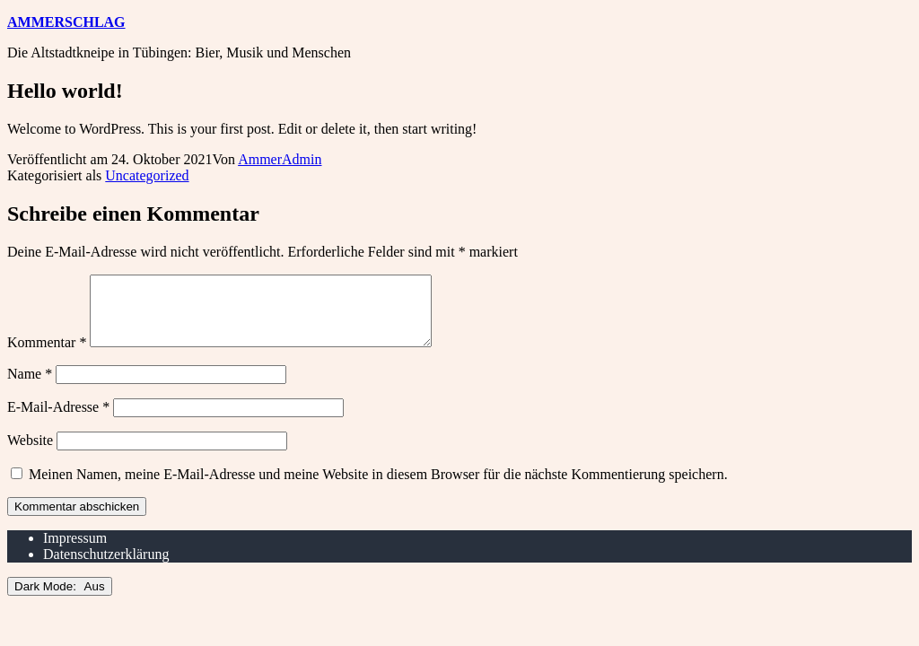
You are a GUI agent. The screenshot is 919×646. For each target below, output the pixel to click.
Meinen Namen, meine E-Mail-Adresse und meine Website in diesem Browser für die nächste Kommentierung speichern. (378, 487)
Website (30, 453)
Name (29, 387)
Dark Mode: (59, 600)
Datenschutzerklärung (106, 567)
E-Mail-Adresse (58, 420)
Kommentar (46, 355)
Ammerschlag (66, 22)
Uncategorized (146, 175)
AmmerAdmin (279, 159)
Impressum (75, 551)
